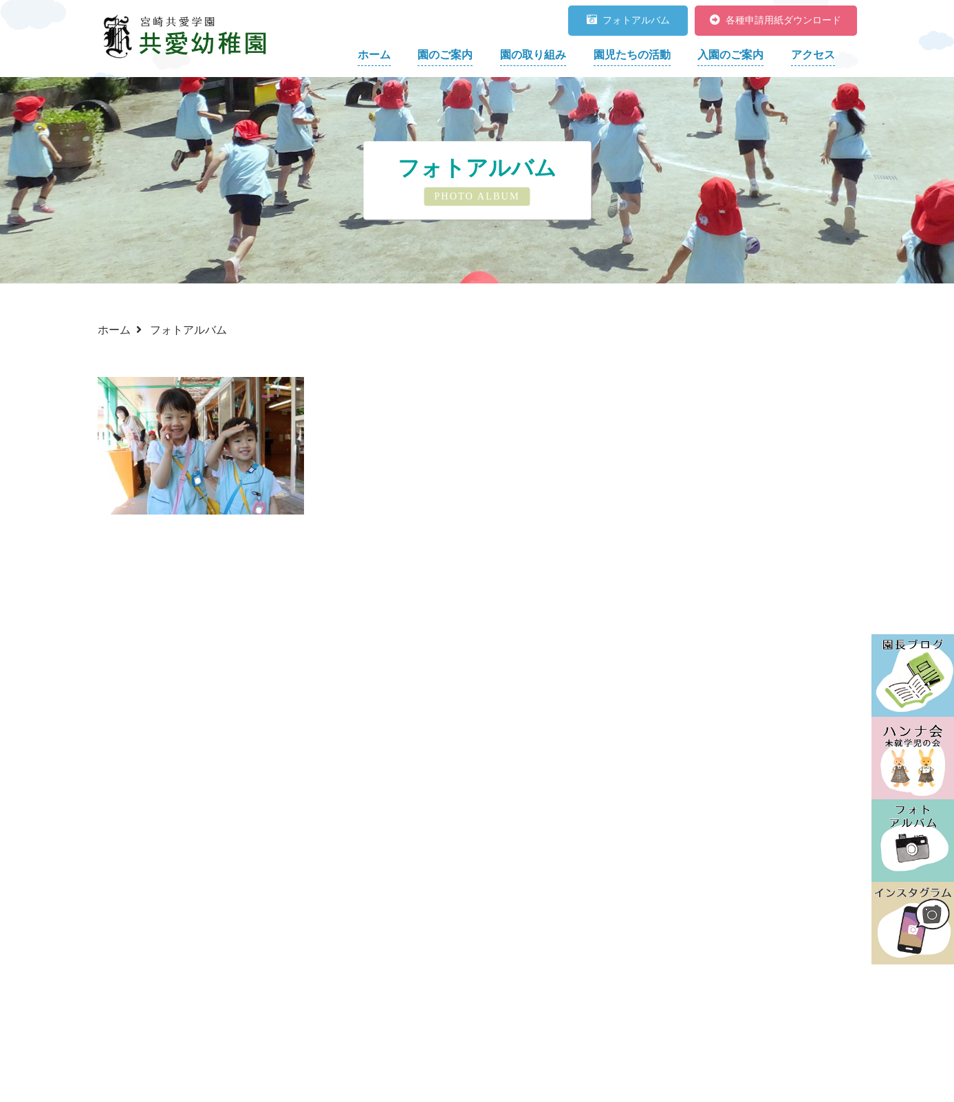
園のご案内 (445, 55)
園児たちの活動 (632, 55)
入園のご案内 (730, 55)
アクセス (813, 55)
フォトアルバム (628, 20)
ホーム (374, 55)
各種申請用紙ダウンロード (775, 20)
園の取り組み (533, 55)
